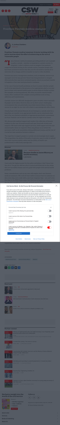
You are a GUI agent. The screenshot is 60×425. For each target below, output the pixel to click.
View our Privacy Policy (38, 239)
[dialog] (30, 212)
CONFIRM (19, 233)
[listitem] (30, 207)
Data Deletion (19, 239)
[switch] (49, 211)
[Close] (56, 186)
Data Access (28, 239)
